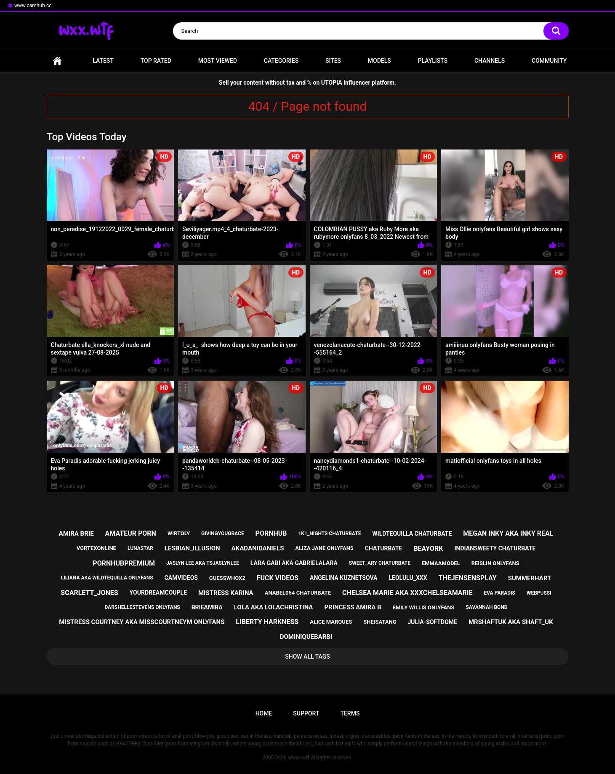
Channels (489, 60)
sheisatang (379, 622)
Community (549, 60)
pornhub (271, 533)
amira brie (76, 533)
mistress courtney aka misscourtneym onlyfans (141, 622)
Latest (103, 60)
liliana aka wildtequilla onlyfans (107, 578)
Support (306, 713)
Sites (333, 60)
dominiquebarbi (306, 637)
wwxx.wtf (298, 758)
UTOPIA (331, 82)
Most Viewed (217, 60)
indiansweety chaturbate (494, 548)
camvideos (181, 577)
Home (57, 61)
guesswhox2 (227, 578)
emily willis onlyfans (424, 607)
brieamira (207, 607)
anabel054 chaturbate (298, 593)
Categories (281, 60)
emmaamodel (441, 563)
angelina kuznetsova (344, 577)
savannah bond (486, 607)
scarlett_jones (89, 593)
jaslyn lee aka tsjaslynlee (202, 563)
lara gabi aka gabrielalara (294, 563)
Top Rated (156, 60)
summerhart (529, 578)
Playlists (433, 60)
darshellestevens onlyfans (142, 607)
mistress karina (225, 593)
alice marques (331, 622)
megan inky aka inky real (508, 533)
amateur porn (130, 533)
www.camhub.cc (33, 5)
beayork (428, 548)
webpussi (539, 593)
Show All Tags (307, 656)
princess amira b (352, 607)
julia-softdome (432, 622)
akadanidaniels (258, 548)
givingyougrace (222, 533)
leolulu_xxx (408, 577)
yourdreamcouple (158, 592)
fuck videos (277, 578)
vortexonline (96, 548)
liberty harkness (267, 622)
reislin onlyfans (495, 563)
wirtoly (179, 533)
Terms (349, 713)
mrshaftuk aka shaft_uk (511, 622)
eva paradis (499, 593)
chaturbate (383, 548)
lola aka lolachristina (273, 607)
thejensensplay (468, 578)
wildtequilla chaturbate (412, 533)
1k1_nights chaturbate (329, 533)
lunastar (140, 548)
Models (379, 60)
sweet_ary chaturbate (379, 563)
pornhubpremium (124, 563)
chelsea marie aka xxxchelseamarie (407, 593)
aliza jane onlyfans (324, 548)
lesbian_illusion (192, 548)
